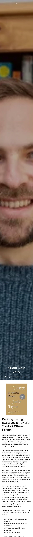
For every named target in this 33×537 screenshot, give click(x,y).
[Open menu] (16, 3)
